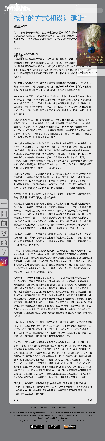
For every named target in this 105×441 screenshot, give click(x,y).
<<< (16, 399)
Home (33, 407)
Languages (89, 72)
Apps (73, 407)
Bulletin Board (59, 407)
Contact (44, 407)
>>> (90, 399)
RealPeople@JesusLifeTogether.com (53, 418)
